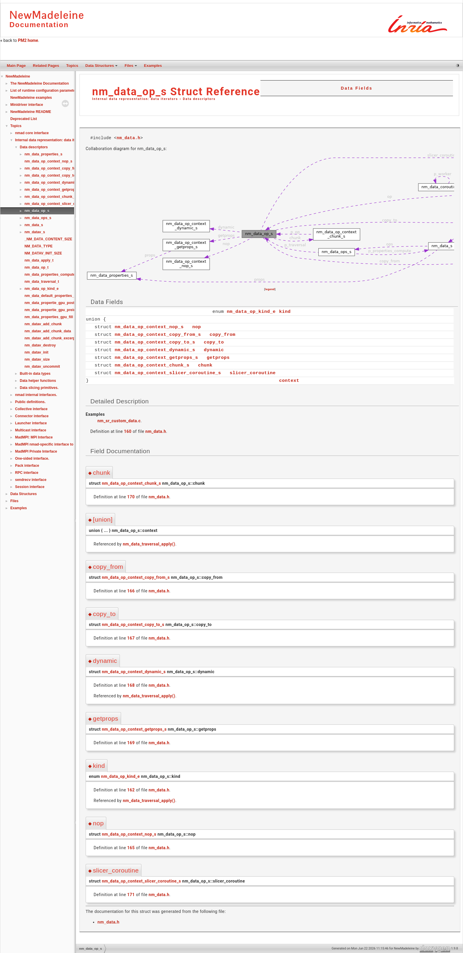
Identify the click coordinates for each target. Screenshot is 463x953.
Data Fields (357, 88)
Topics (72, 65)
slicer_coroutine (253, 372)
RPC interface (26, 473)
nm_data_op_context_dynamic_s (52, 182)
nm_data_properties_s (43, 154)
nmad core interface (32, 133)
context (289, 380)
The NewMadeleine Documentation (39, 83)
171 (131, 894)
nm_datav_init (36, 352)
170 (131, 496)
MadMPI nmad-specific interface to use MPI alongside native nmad (71, 444)
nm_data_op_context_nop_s (48, 161)
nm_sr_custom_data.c (119, 420)
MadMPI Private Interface (36, 451)
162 (131, 789)
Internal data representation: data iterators (50, 140)
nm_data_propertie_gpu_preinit (51, 310)
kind (285, 311)
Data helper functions (38, 381)
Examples (153, 65)
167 (131, 637)
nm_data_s (34, 225)
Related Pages (46, 65)
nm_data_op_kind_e (41, 289)
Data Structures (101, 65)
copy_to (214, 342)
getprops (218, 357)
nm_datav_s (35, 232)
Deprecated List (23, 119)
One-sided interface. (32, 458)
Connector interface (31, 416)
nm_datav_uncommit (42, 366)
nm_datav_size (37, 359)
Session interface (29, 487)
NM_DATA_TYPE (39, 246)
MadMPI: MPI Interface (34, 437)
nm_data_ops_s (38, 218)
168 (131, 685)
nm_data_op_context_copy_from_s (54, 168)
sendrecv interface (30, 480)
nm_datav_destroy (40, 345)
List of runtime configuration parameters (44, 90)
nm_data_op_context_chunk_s (50, 197)
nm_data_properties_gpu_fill (49, 317)
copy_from (223, 334)
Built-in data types (35, 374)
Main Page (16, 65)
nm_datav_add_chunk (43, 324)
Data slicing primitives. (39, 388)
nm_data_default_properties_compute (57, 296)
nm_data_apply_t (39, 260)
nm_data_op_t (36, 267)
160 (128, 431)
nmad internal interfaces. (36, 395)
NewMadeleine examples (31, 98)
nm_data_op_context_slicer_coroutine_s (59, 204)
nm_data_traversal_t (42, 282)
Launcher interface (31, 423)
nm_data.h (128, 137)
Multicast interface (30, 430)
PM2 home (28, 40)
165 (131, 847)
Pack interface (27, 466)
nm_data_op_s (37, 211)
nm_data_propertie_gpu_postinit (52, 303)
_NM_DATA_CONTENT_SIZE (48, 239)
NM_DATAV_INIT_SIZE (43, 253)
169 (131, 742)
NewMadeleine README (30, 112)
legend (270, 288)
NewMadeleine (18, 76)
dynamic (214, 349)
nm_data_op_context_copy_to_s (52, 175)
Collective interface (31, 409)
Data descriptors (34, 147)
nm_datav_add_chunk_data (48, 331)
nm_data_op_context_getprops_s (53, 190)
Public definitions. (30, 402)
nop (196, 326)
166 (131, 590)
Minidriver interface (26, 105)
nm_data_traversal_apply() (149, 543)
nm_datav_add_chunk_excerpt (50, 338)
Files (131, 65)
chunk (205, 365)
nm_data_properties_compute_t (51, 274)
